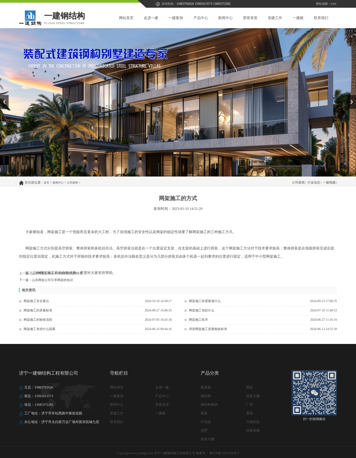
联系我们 (321, 18)
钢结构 (206, 424)
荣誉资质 (250, 18)
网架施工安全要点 (36, 304)
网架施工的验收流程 (38, 323)
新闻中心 (225, 18)
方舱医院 (253, 450)
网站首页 (126, 18)
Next (350, 96)
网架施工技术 (198, 323)
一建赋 (298, 18)
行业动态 (313, 186)
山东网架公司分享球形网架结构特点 (57, 276)
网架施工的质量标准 (38, 314)
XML (333, 4)
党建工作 (275, 18)
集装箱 (206, 415)
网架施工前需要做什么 (205, 304)
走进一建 (151, 18)
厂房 (249, 432)
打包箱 (206, 450)
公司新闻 (72, 186)
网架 (249, 415)
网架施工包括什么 (201, 314)
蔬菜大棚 (253, 424)
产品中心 (200, 18)
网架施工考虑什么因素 (39, 332)
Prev (2, 96)
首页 (46, 186)
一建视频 (329, 186)
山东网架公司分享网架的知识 (52, 282)
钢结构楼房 (209, 432)
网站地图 (322, 4)
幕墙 (249, 441)
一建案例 (175, 18)
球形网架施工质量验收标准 (208, 332)
